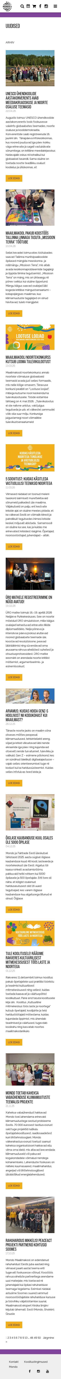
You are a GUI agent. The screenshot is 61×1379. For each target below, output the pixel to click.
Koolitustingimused (35, 1361)
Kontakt (14, 1361)
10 (26, 1337)
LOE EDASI (14, 178)
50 (39, 1337)
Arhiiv (10, 42)
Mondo (13, 1366)
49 (35, 1337)
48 (31, 1337)
